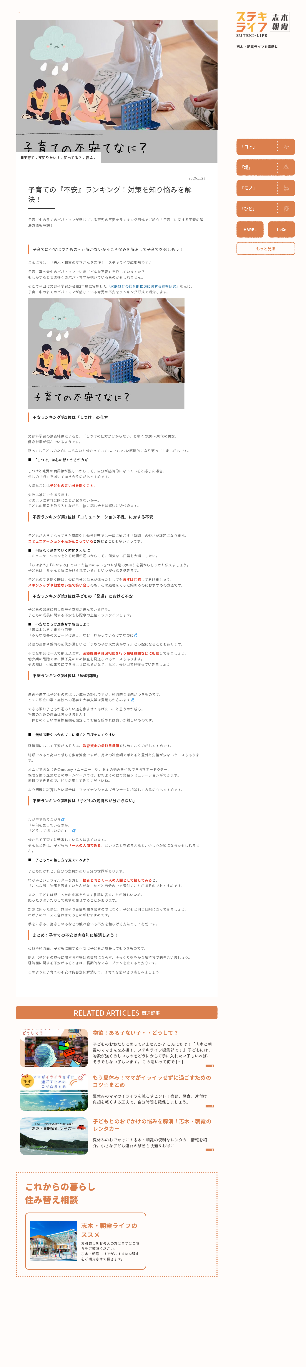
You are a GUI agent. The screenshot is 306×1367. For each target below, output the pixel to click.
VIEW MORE (187, 1078)
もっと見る (266, 248)
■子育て (27, 157)
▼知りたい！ (49, 157)
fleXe (281, 229)
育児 (89, 157)
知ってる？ (73, 157)
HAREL (250, 229)
